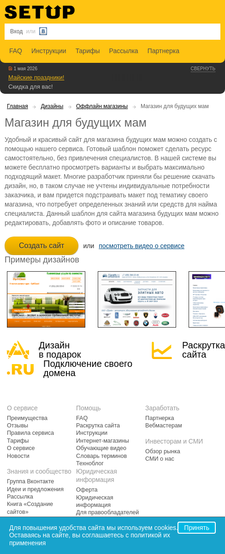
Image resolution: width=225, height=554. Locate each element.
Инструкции (48, 51)
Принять (196, 527)
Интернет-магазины (102, 441)
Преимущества (27, 418)
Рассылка (123, 51)
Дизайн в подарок (60, 350)
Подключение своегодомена (87, 368)
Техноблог (90, 463)
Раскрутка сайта (203, 350)
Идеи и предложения (35, 489)
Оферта (87, 490)
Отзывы (17, 425)
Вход (16, 31)
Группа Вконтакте (30, 481)
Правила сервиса (30, 433)
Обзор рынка (162, 451)
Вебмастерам (163, 425)
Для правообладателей (107, 512)
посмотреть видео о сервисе (141, 246)
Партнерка (163, 51)
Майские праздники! (36, 77)
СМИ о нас (159, 459)
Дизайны (52, 106)
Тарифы (88, 51)
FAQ (15, 51)
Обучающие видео (101, 448)
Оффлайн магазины (102, 106)
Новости (18, 456)
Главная (17, 106)
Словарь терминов (101, 456)
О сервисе (21, 448)
